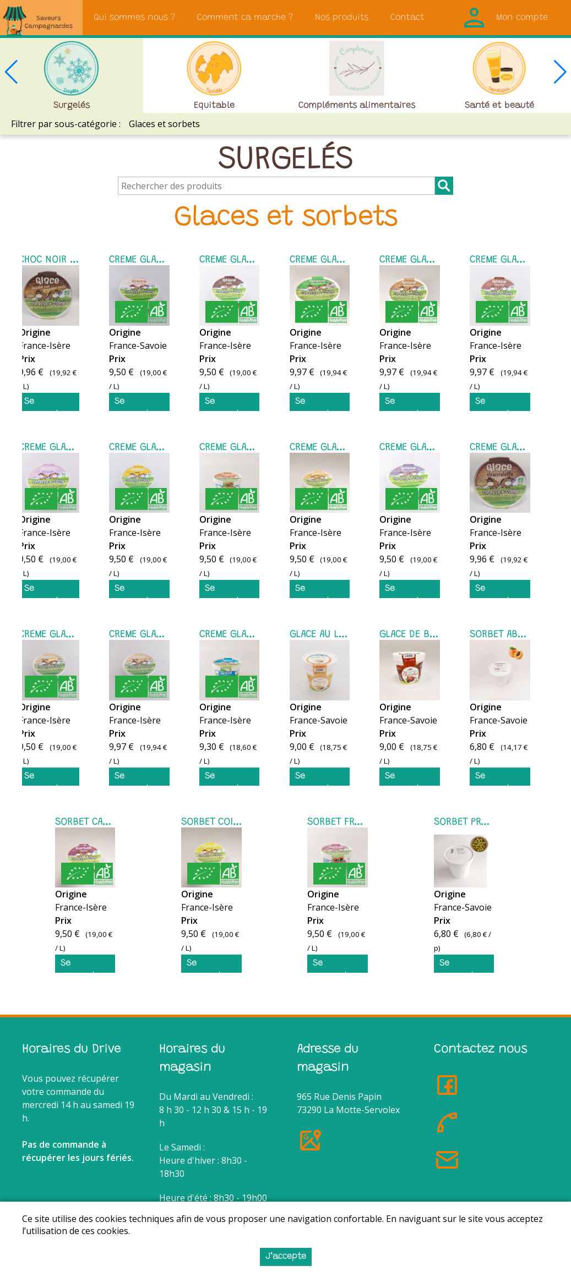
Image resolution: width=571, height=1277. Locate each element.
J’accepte (285, 1256)
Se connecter (46, 404)
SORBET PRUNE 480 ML (484, 822)
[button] (560, 72)
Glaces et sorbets (164, 124)
